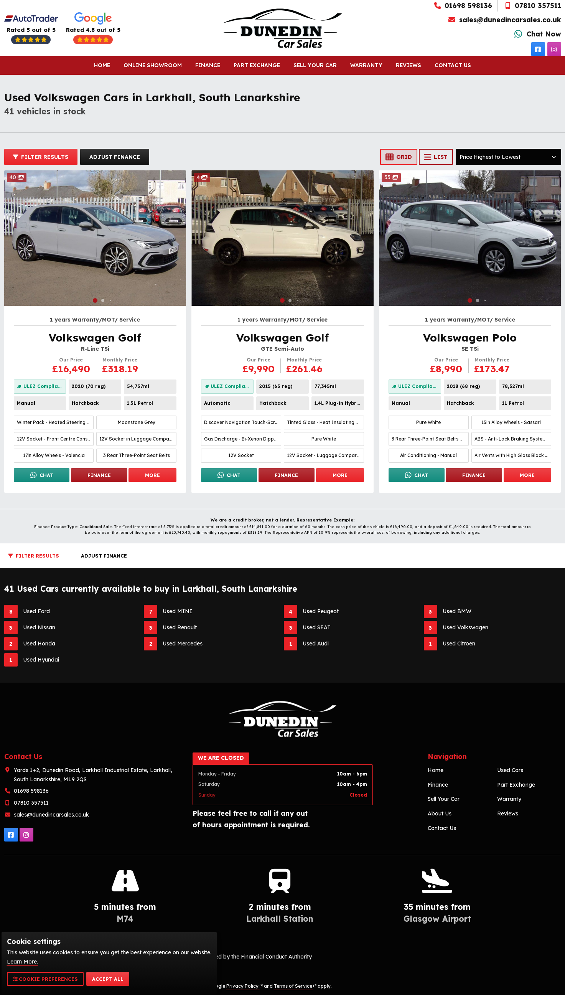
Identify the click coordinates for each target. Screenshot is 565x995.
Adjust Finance (114, 156)
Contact (454, 65)
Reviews (410, 65)
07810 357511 (532, 5)
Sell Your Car (316, 65)
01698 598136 (463, 5)
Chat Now (536, 34)
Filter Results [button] (40, 156)
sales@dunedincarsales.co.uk (504, 19)
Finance (207, 65)
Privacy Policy (244, 986)
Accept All (108, 979)
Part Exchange (256, 65)
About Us (439, 813)
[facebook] (538, 49)
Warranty (367, 65)
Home (100, 65)
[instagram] (554, 49)
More (152, 475)
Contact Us (442, 828)
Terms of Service (295, 986)
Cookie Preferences (45, 979)
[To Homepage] (282, 28)
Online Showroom (151, 65)
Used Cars (510, 770)
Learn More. (22, 961)
